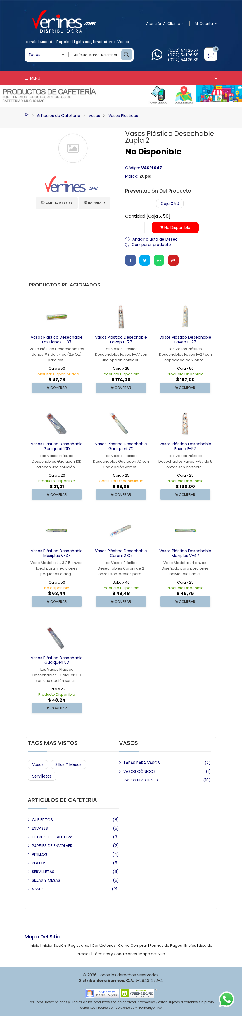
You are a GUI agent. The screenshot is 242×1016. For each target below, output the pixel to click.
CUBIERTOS (42, 820)
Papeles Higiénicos (73, 41)
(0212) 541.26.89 (183, 60)
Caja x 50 (170, 203)
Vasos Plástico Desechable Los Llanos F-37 (57, 339)
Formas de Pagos (166, 945)
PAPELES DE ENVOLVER (52, 845)
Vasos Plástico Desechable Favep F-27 (185, 339)
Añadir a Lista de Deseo (155, 238)
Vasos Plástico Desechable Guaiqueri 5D (57, 660)
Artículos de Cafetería (58, 115)
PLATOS (39, 863)
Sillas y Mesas (68, 764)
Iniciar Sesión (54, 945)
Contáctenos (104, 945)
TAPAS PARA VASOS (141, 763)
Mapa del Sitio (152, 954)
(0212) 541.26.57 (183, 50)
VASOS (38, 889)
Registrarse (78, 945)
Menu (32, 78)
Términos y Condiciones (115, 954)
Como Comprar (132, 945)
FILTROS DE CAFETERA (52, 837)
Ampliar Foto (56, 202)
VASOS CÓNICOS (139, 771)
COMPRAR (57, 387)
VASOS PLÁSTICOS (140, 780)
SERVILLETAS (43, 871)
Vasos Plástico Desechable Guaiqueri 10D (57, 446)
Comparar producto (151, 244)
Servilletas (42, 776)
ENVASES (40, 828)
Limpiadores (104, 41)
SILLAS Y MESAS (46, 880)
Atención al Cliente (165, 24)
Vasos (123, 41)
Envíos (190, 945)
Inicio (34, 945)
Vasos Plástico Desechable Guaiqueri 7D (121, 446)
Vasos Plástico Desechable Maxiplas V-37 (57, 553)
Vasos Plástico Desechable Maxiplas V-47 (185, 553)
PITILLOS (39, 854)
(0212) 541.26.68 (183, 55)
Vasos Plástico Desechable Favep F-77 (121, 339)
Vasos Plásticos (123, 115)
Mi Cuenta (206, 24)
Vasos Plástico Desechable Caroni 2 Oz (121, 553)
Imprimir (94, 202)
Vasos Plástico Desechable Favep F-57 (185, 446)
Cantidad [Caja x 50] (147, 216)
